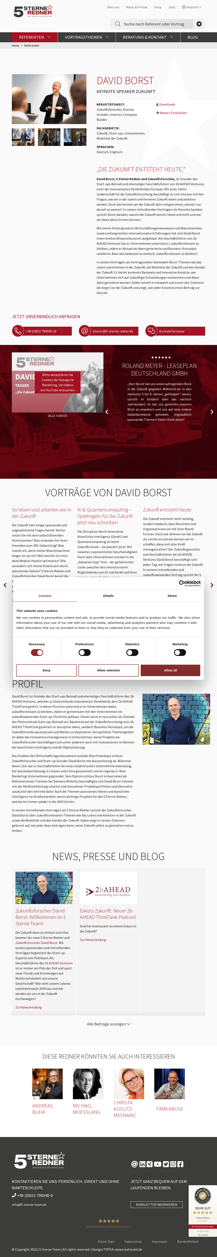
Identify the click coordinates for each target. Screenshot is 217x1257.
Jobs (171, 7)
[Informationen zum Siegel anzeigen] (202, 1231)
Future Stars (106, 1241)
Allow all (170, 670)
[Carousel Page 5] (163, 357)
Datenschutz (133, 1241)
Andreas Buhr (42, 1108)
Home (15, 45)
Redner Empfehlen (173, 113)
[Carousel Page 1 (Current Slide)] (149, 357)
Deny (46, 670)
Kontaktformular (168, 331)
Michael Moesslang (86, 1108)
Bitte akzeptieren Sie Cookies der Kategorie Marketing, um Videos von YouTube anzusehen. (57, 382)
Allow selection (108, 670)
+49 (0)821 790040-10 (37, 331)
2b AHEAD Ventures (59, 963)
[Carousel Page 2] (153, 357)
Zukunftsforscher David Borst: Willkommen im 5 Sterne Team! (40, 917)
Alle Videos (57, 416)
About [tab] (172, 595)
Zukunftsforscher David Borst (36, 943)
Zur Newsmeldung (28, 1007)
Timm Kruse (169, 1108)
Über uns (113, 7)
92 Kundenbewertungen (202, 1224)
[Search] (158, 24)
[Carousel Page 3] (156, 357)
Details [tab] (108, 595)
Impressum (159, 1241)
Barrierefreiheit (187, 1241)
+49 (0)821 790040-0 (32, 1195)
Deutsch (192, 7)
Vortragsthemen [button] (87, 37)
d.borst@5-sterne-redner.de (109, 331)
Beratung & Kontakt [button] (148, 37)
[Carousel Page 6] (166, 357)
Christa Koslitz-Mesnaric (125, 1109)
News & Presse (136, 7)
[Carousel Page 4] (159, 357)
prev (106, 411)
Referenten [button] (35, 37)
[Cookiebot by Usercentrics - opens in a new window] (182, 583)
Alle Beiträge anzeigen (108, 1024)
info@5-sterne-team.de (29, 1204)
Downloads (167, 104)
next (212, 411)
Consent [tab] (45, 595)
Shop (157, 7)
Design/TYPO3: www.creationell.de (117, 1249)
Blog (193, 37)
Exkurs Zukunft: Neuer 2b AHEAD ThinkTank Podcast (108, 913)
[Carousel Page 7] (169, 357)
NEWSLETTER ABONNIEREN (156, 1204)
